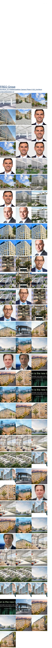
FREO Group (45, 3)
